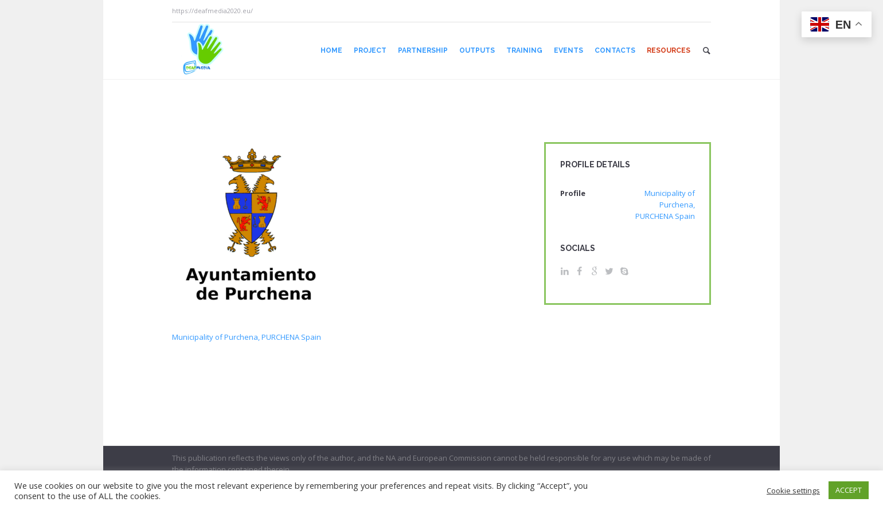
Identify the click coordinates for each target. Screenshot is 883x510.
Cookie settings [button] (793, 490)
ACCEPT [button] (848, 490)
